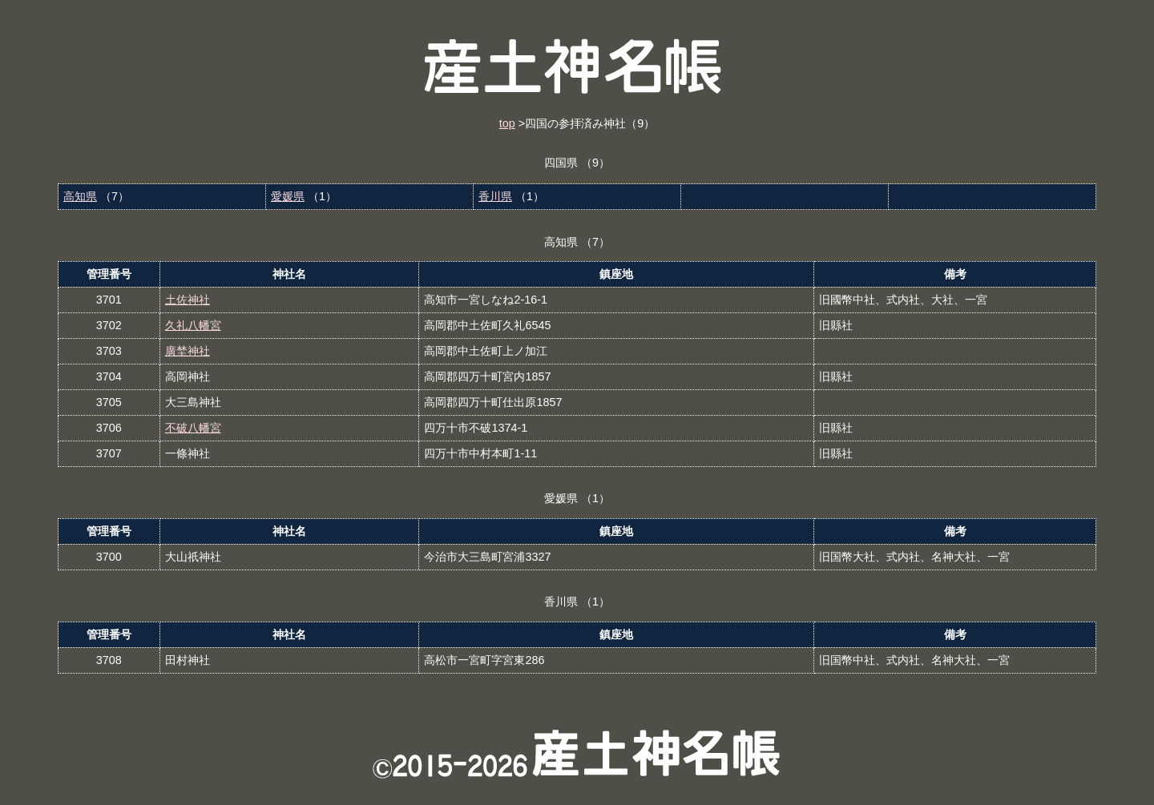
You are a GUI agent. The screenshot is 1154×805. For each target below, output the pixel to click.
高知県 (80, 196)
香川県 (495, 196)
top (507, 123)
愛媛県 (288, 196)
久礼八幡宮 (193, 325)
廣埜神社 (187, 350)
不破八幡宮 (193, 427)
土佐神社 (187, 299)
